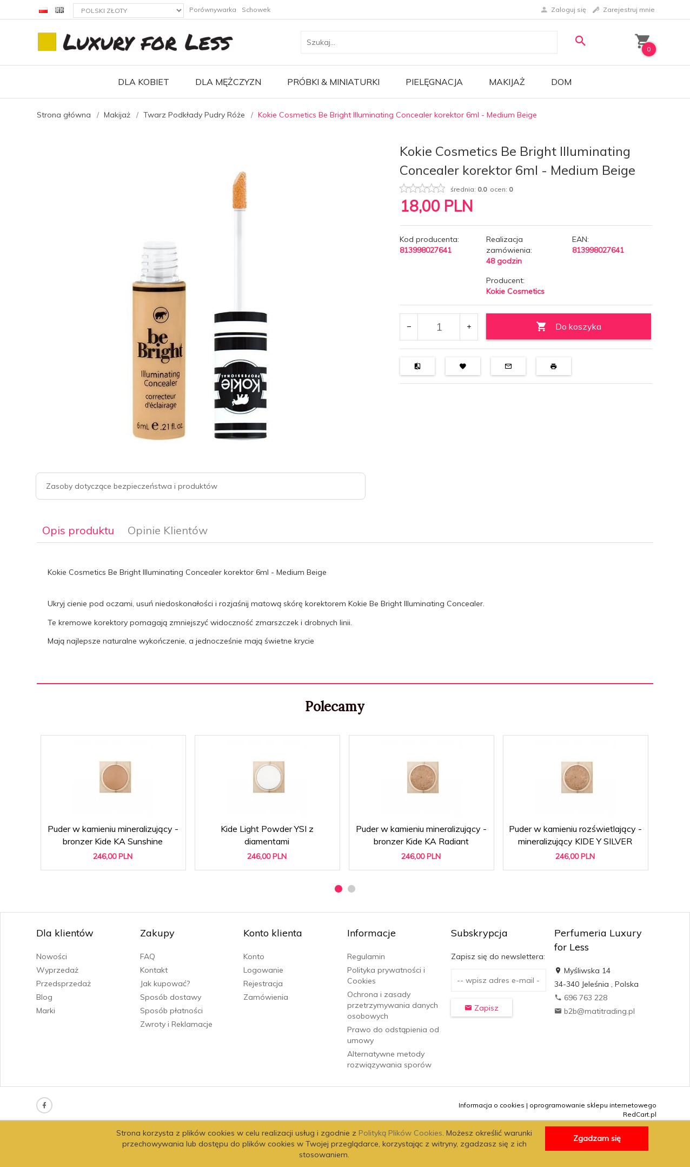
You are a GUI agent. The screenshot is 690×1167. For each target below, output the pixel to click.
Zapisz (482, 1008)
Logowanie (263, 970)
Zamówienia (265, 997)
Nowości (51, 956)
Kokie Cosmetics (515, 291)
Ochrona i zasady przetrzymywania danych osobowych (392, 1005)
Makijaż (507, 81)
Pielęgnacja (434, 81)
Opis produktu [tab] (78, 530)
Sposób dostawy (170, 997)
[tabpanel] (345, 613)
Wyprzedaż (57, 970)
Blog (44, 997)
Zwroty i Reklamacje (176, 1024)
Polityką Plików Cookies (400, 1133)
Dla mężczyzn (228, 81)
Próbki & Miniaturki (333, 81)
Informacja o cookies (492, 1105)
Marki (45, 1010)
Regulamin (366, 956)
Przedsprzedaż (63, 983)
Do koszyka (568, 326)
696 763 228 (580, 997)
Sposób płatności (171, 1010)
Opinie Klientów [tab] (168, 530)
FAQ (147, 956)
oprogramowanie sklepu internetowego (592, 1105)
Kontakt (154, 970)
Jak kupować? (165, 983)
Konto (253, 956)
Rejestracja (263, 983)
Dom (561, 81)
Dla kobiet (143, 81)
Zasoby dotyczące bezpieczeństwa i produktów (131, 486)
